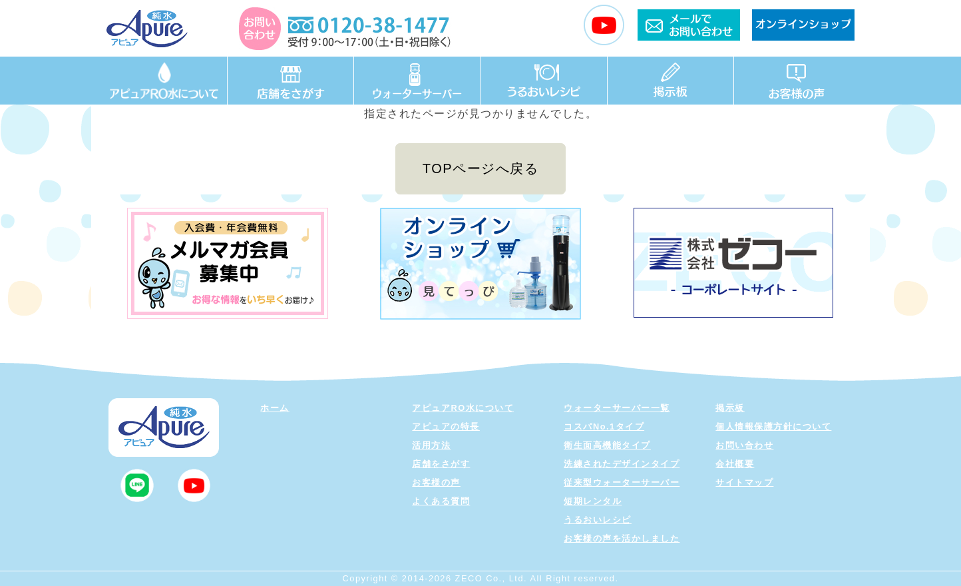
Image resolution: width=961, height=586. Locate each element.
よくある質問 (441, 501)
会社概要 (734, 464)
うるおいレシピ (598, 520)
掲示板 (730, 408)
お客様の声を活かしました (621, 538)
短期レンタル (593, 501)
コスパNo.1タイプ (604, 427)
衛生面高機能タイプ (607, 445)
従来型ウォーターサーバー (621, 482)
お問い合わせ (744, 445)
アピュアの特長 (446, 427)
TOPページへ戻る (480, 168)
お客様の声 (436, 482)
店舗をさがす (441, 464)
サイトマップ (744, 482)
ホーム (274, 408)
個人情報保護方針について (773, 427)
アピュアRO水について (463, 408)
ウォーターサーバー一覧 (617, 408)
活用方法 (431, 445)
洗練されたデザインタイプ (621, 464)
